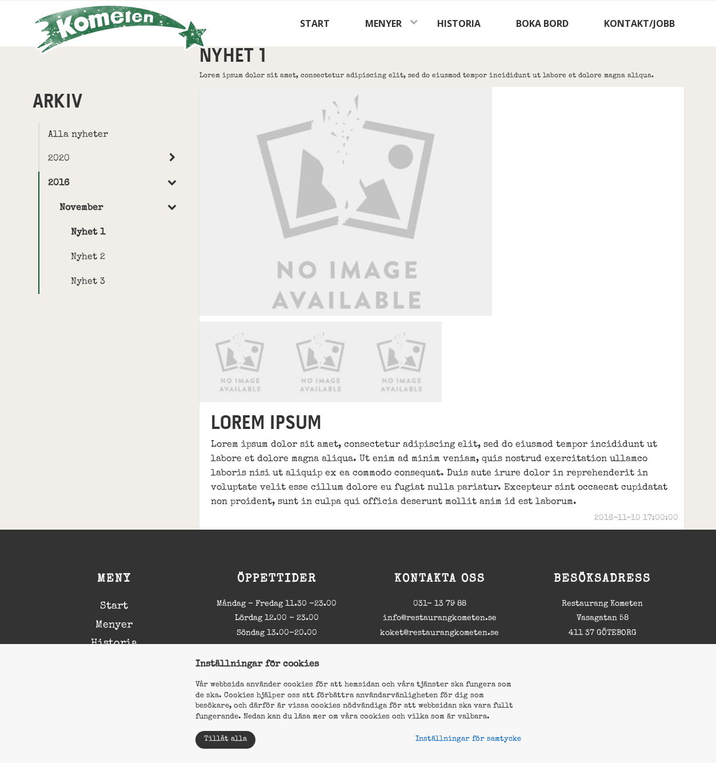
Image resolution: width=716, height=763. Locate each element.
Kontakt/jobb (639, 23)
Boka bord (542, 23)
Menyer (383, 23)
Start (315, 23)
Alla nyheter (78, 135)
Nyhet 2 (88, 257)
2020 (59, 159)
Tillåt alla (225, 739)
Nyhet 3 (88, 282)
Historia (459, 23)
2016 (58, 183)
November (81, 208)
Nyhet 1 (88, 232)
